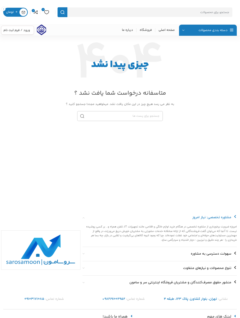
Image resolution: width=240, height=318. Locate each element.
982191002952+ (113, 299)
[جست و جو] (145, 12)
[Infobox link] (41, 30)
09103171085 (34, 299)
